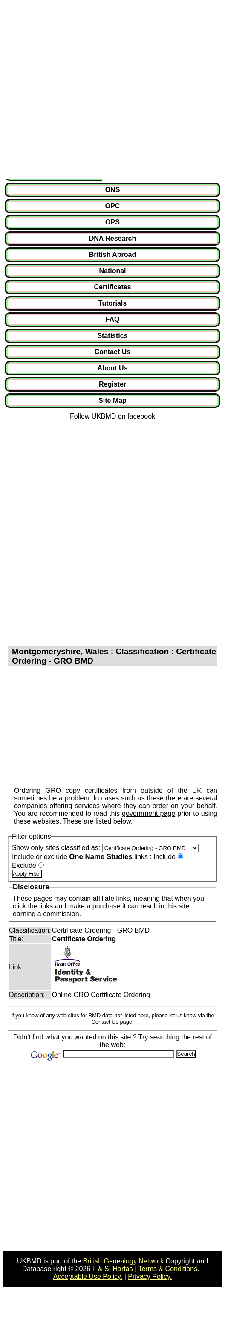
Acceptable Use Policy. (87, 1276)
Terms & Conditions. (168, 1268)
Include (164, 856)
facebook (141, 416)
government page (148, 813)
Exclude (24, 865)
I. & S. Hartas (112, 1268)
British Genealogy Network (123, 1261)
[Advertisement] (88, 91)
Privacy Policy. (150, 1276)
